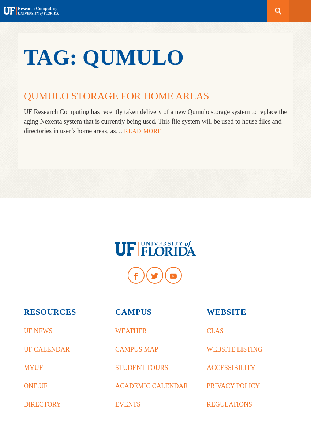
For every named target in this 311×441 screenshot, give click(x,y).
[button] (300, 11)
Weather (131, 331)
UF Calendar (47, 349)
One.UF (36, 386)
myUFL (35, 367)
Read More (143, 131)
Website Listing (234, 349)
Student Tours (141, 367)
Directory (42, 404)
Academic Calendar (151, 386)
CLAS (215, 331)
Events (127, 404)
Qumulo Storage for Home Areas (116, 96)
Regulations (229, 404)
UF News (38, 331)
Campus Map (136, 349)
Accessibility (231, 367)
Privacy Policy (233, 386)
